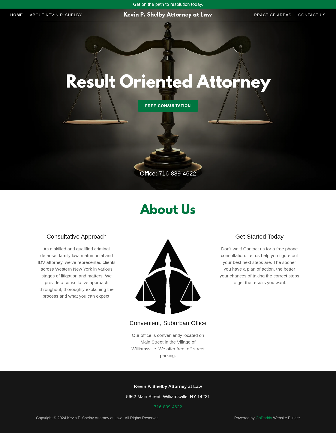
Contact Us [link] (312, 15)
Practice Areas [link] (272, 15)
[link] (168, 14)
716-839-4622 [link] (177, 173)
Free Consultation (168, 106)
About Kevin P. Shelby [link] (56, 15)
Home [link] (16, 15)
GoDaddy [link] (264, 418)
